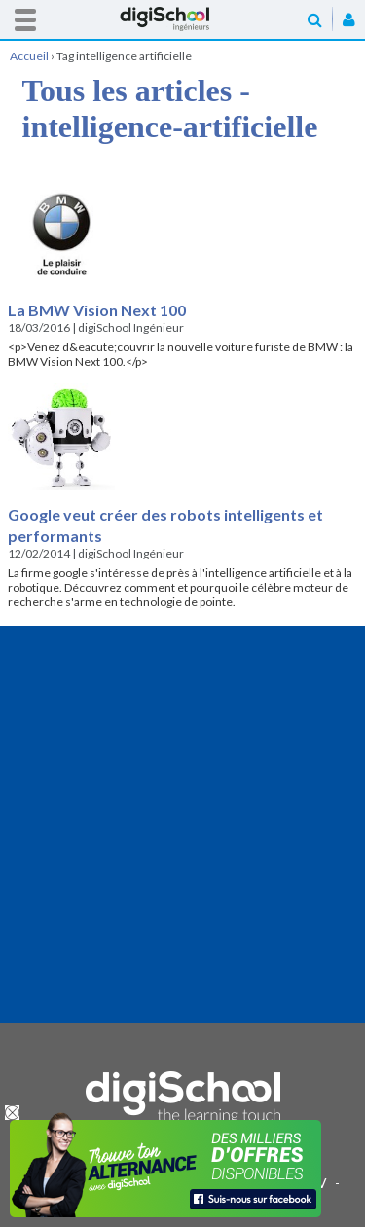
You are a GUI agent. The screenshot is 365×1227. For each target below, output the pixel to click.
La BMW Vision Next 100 (97, 310)
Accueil (183, 19)
